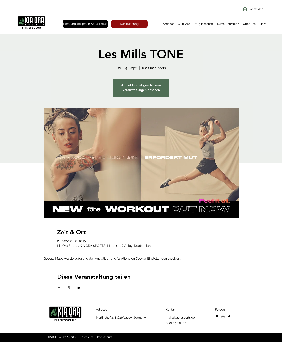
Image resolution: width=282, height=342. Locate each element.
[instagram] (223, 317)
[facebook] (229, 317)
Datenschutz (104, 337)
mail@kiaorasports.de (180, 317)
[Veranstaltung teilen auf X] (69, 287)
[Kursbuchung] (129, 24)
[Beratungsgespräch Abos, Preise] (85, 24)
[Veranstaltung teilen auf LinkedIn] (78, 287)
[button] (168, 24)
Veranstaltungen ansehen (141, 90)
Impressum (85, 337)
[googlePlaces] (217, 317)
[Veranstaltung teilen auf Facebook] (59, 287)
